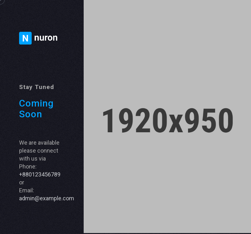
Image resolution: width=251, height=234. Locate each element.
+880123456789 (39, 174)
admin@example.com (46, 198)
